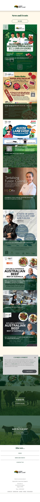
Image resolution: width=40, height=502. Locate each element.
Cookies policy (14, 363)
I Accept (29, 371)
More (20, 21)
